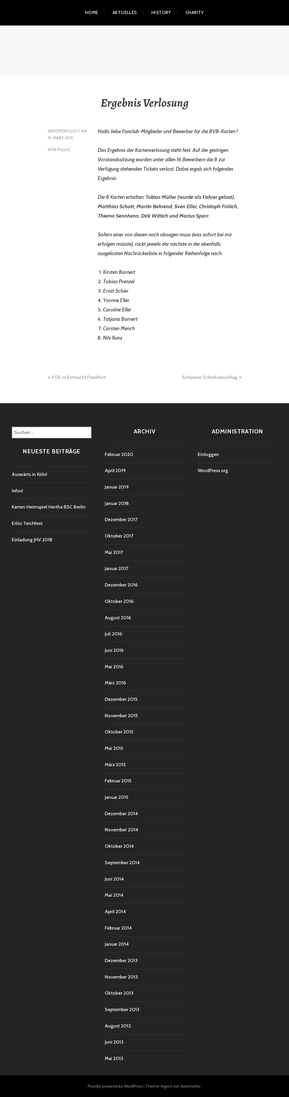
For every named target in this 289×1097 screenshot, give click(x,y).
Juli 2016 (113, 634)
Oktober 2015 (119, 732)
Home (91, 12)
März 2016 (115, 683)
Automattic (191, 1086)
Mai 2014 (114, 895)
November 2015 (121, 715)
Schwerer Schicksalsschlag (209, 377)
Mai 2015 (114, 748)
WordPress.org (213, 470)
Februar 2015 (118, 781)
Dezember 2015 (121, 699)
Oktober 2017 (119, 536)
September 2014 (122, 862)
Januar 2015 (116, 797)
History (161, 12)
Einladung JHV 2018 (32, 539)
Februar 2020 (119, 454)
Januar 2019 (117, 487)
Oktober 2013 (119, 993)
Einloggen (208, 454)
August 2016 (118, 617)
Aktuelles (125, 12)
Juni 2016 (114, 650)
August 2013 (118, 1026)
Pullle (63, 149)
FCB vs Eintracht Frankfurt (79, 377)
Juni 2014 (114, 879)
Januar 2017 (116, 568)
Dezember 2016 (121, 585)
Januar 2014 (117, 944)
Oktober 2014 (119, 846)
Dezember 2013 (121, 960)
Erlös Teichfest (27, 523)
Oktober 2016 (119, 601)
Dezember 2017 (121, 519)
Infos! (17, 491)
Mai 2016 (114, 666)
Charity (194, 12)
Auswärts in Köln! (29, 474)
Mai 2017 (114, 552)
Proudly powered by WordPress (115, 1086)
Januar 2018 (117, 503)
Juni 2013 (114, 1042)
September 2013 (122, 1009)
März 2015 (115, 764)
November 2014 (121, 830)
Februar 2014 (118, 928)
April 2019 (115, 470)
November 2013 (121, 977)
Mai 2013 (114, 1058)
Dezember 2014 (121, 813)
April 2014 (115, 911)
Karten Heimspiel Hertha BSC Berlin (49, 507)
